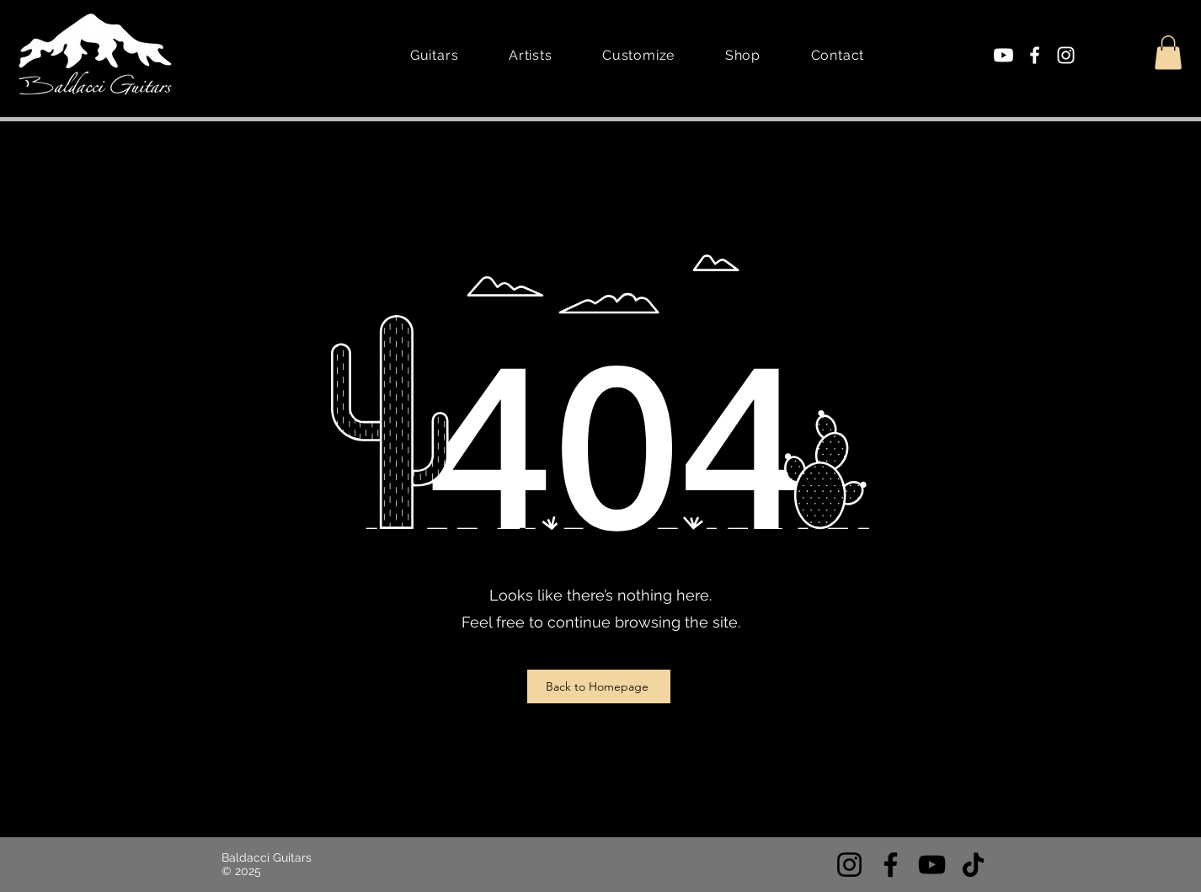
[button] (1168, 52)
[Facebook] (1034, 55)
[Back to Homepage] (598, 686)
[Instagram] (1065, 55)
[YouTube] (931, 864)
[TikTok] (973, 864)
